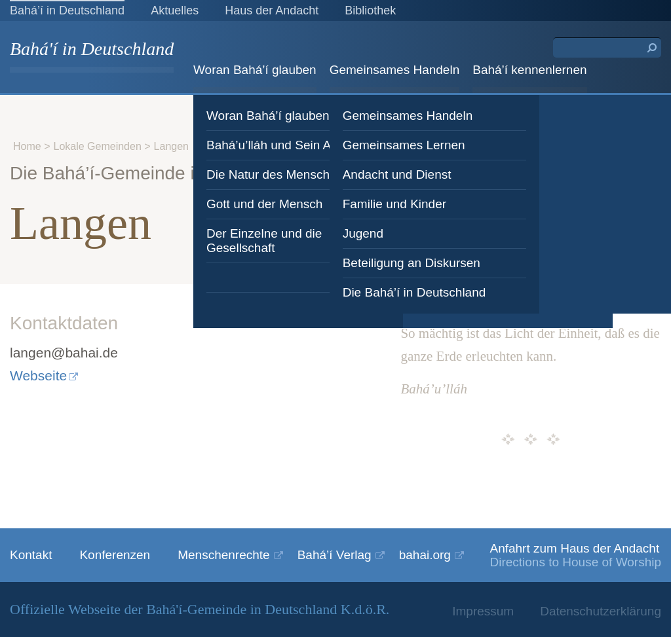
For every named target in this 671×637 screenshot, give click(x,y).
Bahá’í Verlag (334, 555)
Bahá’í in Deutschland (67, 10)
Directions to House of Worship (575, 562)
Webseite (38, 375)
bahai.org (425, 555)
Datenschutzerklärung (600, 611)
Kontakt (31, 555)
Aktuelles (175, 10)
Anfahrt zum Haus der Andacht (574, 548)
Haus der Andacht (271, 10)
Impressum (483, 611)
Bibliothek (370, 10)
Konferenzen (114, 555)
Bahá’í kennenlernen (529, 70)
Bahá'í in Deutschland (92, 50)
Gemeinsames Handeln (395, 70)
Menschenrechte (223, 555)
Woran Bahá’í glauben (254, 70)
